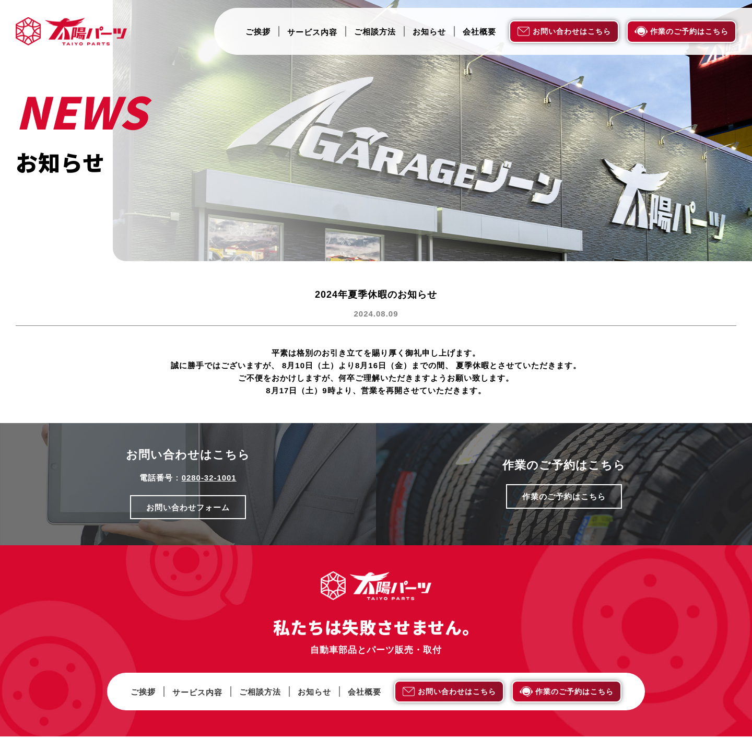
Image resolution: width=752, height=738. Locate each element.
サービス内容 (312, 32)
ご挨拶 (258, 32)
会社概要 (479, 32)
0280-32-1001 (208, 477)
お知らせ (429, 32)
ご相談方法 (375, 32)
